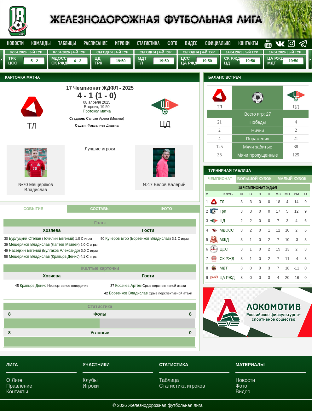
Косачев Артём (128, 285)
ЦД (222, 221)
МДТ (224, 268)
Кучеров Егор (117, 238)
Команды (41, 43)
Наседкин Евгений (25, 250)
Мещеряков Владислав (29, 244)
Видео (191, 43)
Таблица (169, 380)
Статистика (148, 43)
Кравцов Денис (65, 256)
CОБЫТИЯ (33, 209)
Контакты (248, 43)
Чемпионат (220, 179)
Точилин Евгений (58, 238)
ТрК (223, 211)
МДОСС (227, 230)
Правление (19, 386)
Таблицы (67, 43)
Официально (218, 43)
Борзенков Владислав (150, 238)
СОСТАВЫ (100, 209)
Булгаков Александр (61, 250)
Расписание (95, 43)
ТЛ (222, 202)
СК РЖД (227, 259)
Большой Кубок (254, 179)
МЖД (224, 240)
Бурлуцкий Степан (25, 238)
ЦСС (224, 249)
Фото (172, 43)
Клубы (90, 380)
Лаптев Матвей (65, 244)
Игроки (122, 43)
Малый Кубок (292, 179)
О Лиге (14, 380)
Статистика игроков (182, 386)
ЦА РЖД (227, 277)
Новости (15, 43)
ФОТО (166, 209)
